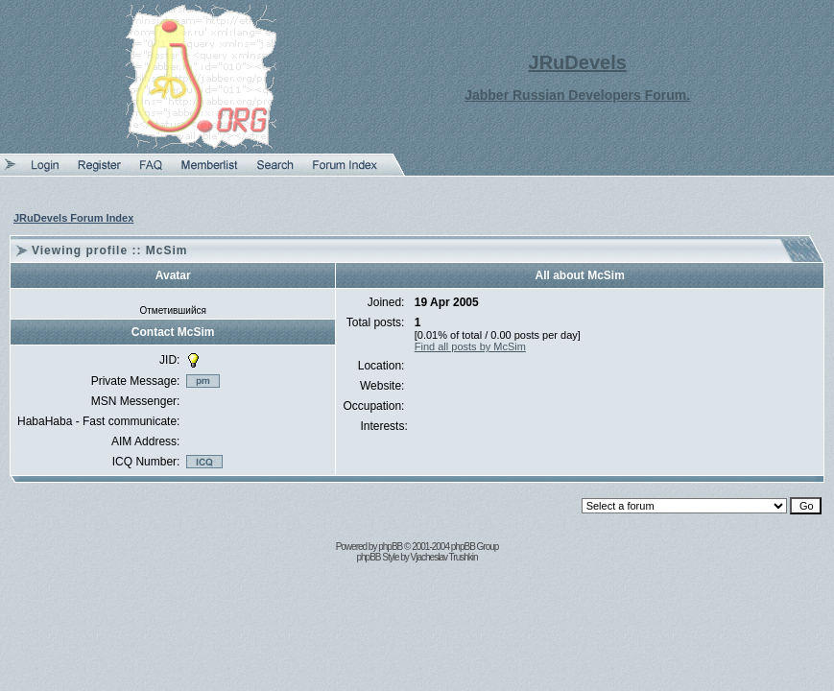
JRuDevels (578, 62)
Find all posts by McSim (470, 346)
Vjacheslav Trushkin (444, 557)
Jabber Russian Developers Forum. (577, 95)
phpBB (390, 546)
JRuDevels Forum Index (73, 218)
